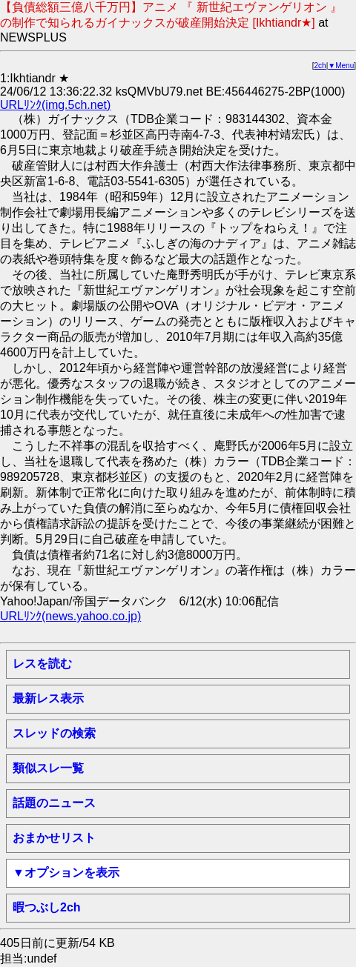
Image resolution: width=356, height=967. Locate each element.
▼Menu (341, 66)
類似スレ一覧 (48, 768)
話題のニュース (54, 803)
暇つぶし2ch (47, 907)
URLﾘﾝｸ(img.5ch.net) (55, 105)
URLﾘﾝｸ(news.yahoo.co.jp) (70, 616)
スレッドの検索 (54, 733)
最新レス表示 (48, 698)
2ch (320, 66)
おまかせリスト (54, 837)
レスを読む (42, 663)
